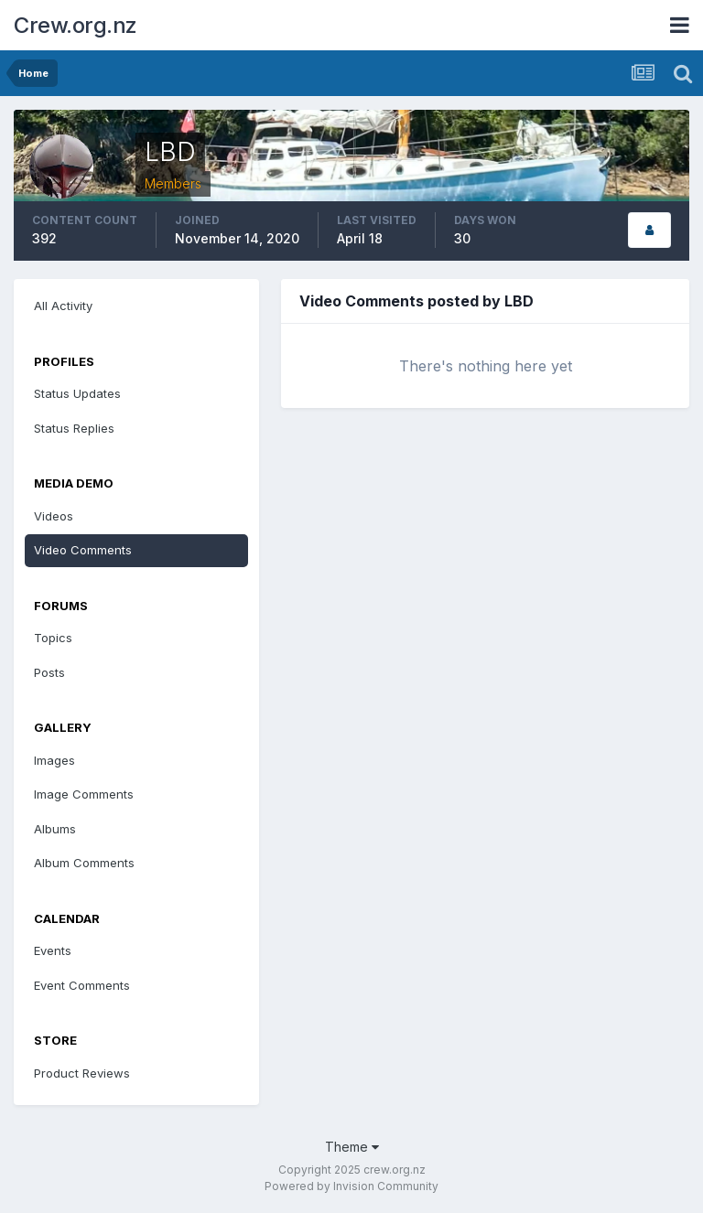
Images (54, 760)
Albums (55, 828)
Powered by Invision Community (351, 1186)
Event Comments (82, 985)
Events (52, 950)
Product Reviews (82, 1073)
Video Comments (83, 549)
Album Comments (84, 862)
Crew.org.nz (75, 25)
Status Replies (74, 428)
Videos (53, 516)
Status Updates (77, 393)
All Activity (63, 305)
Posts (49, 672)
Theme (352, 1146)
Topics (53, 637)
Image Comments (84, 794)
